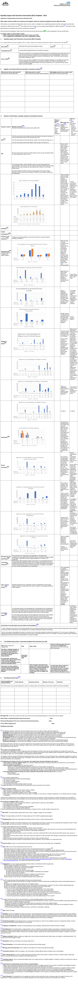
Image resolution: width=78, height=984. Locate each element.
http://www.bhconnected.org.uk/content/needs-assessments (37, 859)
